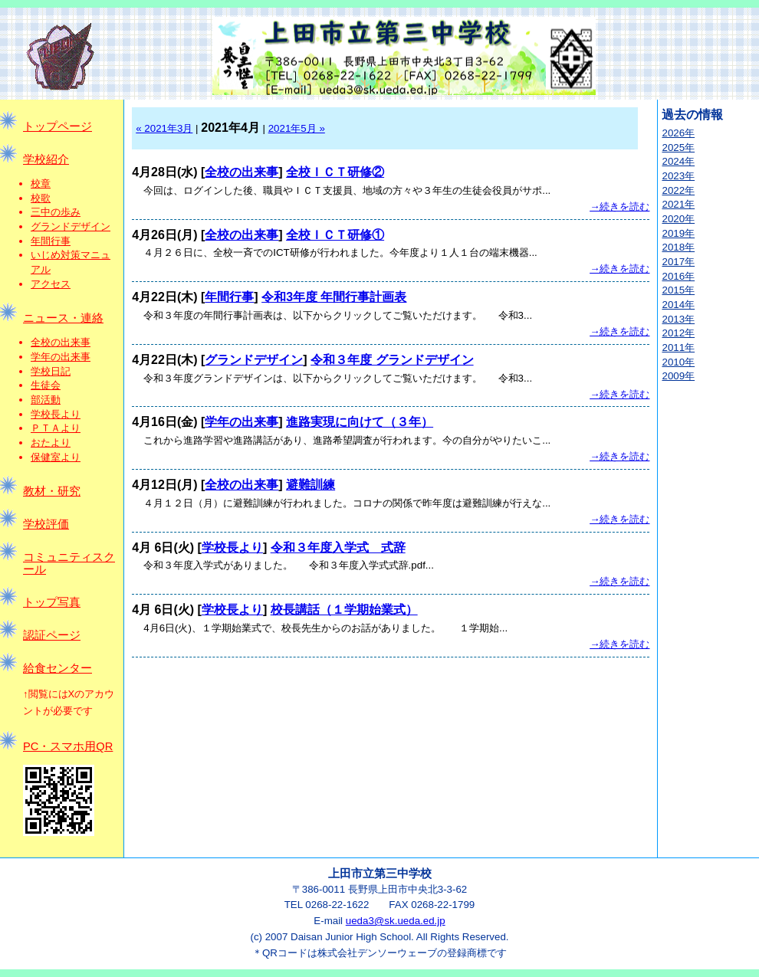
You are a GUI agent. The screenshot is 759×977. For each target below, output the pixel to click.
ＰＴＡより (55, 428)
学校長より (55, 414)
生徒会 (46, 385)
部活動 (46, 399)
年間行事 (51, 241)
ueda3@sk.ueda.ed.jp (395, 920)
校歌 (41, 198)
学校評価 (46, 524)
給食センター (57, 668)
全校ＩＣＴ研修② (335, 172)
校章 (41, 183)
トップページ (57, 126)
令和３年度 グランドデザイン (391, 359)
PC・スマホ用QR (68, 746)
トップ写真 (51, 602)
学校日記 (51, 371)
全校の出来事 (60, 342)
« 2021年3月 (164, 128)
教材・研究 (51, 491)
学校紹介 (46, 159)
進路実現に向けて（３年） (359, 421)
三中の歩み (55, 212)
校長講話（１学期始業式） (344, 609)
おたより (51, 442)
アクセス (51, 284)
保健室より (55, 457)
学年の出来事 (60, 356)
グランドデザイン (70, 226)
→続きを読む (619, 206)
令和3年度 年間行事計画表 (333, 296)
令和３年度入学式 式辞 (338, 547)
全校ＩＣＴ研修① (335, 234)
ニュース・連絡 (63, 318)
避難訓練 (310, 484)
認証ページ (51, 635)
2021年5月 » (296, 128)
